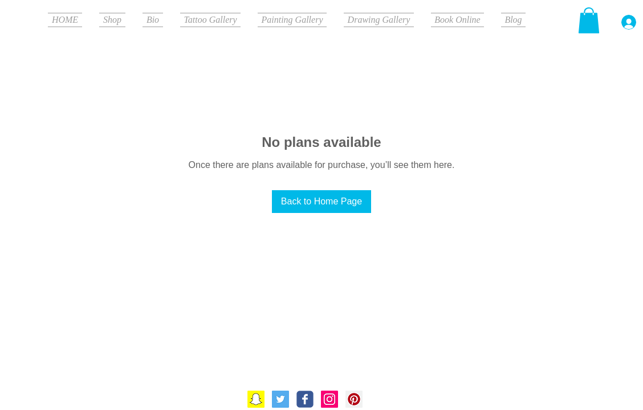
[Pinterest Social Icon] (354, 399)
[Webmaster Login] (572, 358)
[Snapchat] (255, 399)
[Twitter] (280, 399)
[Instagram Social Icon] (329, 399)
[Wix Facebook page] (305, 399)
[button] (589, 20)
